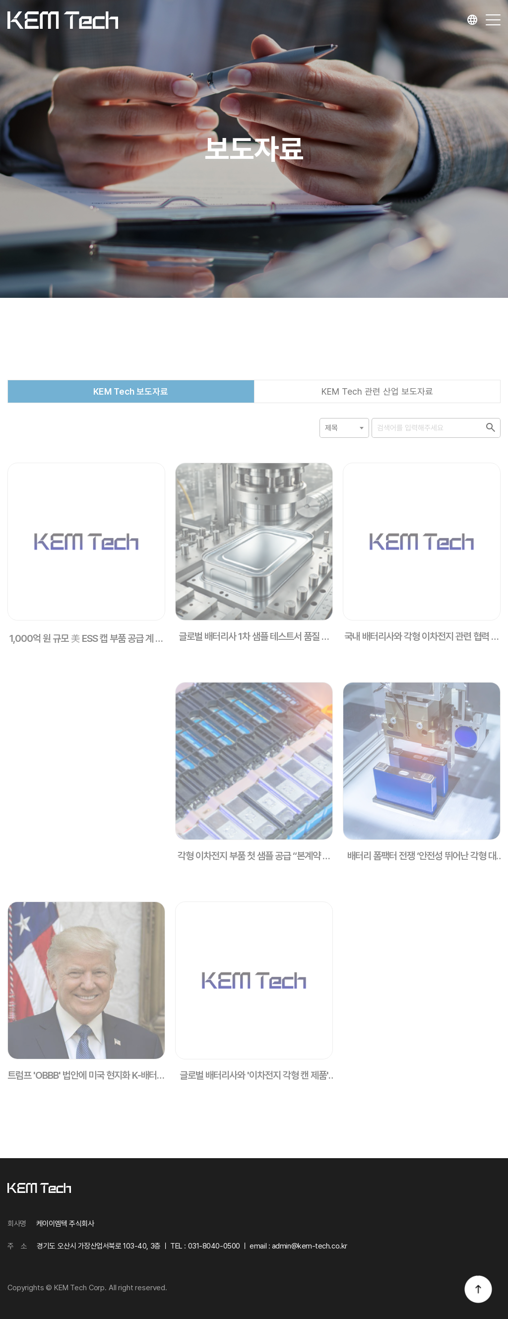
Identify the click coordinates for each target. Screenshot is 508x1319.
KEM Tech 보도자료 (130, 403)
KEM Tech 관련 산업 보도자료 (377, 403)
